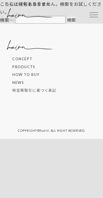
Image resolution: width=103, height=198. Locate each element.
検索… (7, 19)
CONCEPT (22, 59)
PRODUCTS (23, 67)
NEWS (18, 82)
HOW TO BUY (26, 74)
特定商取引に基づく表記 (34, 90)
